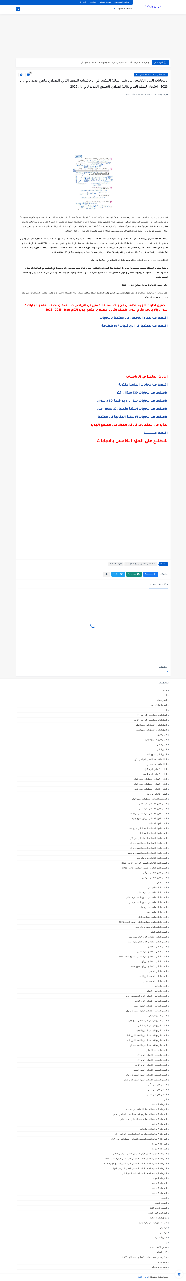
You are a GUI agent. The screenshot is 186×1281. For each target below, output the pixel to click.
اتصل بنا (83, 2)
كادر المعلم (162, 1252)
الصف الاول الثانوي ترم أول (155, 872)
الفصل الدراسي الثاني (157, 1094)
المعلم (164, 1198)
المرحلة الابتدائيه (159, 1124)
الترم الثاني (162, 749)
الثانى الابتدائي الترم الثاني (155, 774)
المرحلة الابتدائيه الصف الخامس (153, 1129)
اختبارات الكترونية (159, 705)
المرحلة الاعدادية (116, 564)
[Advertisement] (93, 36)
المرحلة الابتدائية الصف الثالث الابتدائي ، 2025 (146, 1109)
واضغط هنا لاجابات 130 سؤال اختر (142, 393)
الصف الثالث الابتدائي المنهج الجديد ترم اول (147, 902)
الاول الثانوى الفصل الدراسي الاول (151, 725)
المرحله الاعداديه (159, 1193)
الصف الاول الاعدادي (157, 823)
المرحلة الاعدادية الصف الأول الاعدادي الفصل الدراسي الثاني (140, 1153)
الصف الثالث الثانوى (158, 932)
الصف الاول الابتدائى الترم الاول (153, 808)
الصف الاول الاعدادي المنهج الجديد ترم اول (148, 848)
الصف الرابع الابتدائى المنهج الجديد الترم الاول (146, 1035)
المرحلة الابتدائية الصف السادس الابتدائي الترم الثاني (143, 1119)
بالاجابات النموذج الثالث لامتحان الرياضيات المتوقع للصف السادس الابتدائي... (114, 63)
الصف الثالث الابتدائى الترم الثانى (152, 892)
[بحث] (18, 9)
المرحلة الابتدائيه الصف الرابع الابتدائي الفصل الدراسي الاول (140, 1134)
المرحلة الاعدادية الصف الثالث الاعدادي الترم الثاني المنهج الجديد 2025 (135, 1163)
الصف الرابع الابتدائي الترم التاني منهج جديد (147, 1020)
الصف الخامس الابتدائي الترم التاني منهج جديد (146, 996)
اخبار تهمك (162, 700)
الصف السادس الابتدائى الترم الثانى (151, 1065)
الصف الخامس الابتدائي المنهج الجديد (150, 1006)
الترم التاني (162, 744)
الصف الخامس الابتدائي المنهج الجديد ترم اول (146, 1010)
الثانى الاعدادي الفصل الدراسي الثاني (150, 789)
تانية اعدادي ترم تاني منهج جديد (153, 1222)
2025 (164, 690)
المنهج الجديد (161, 1203)
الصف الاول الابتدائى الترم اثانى (153, 803)
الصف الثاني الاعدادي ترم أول (154, 961)
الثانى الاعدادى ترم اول (156, 794)
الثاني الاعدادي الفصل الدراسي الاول (150, 784)
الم (165, 1099)
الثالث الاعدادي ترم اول (156, 764)
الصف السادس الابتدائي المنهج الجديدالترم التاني (145, 1079)
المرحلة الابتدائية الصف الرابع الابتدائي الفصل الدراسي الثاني (140, 1114)
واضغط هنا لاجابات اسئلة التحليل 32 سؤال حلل (132, 409)
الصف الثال (162, 882)
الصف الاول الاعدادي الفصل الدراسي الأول (148, 838)
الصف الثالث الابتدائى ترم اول (153, 907)
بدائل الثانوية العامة (158, 1217)
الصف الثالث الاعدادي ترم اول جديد (151, 927)
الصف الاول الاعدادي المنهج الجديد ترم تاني (147, 853)
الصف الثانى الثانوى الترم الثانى (153, 976)
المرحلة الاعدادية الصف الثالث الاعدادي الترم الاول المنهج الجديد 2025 (135, 1158)
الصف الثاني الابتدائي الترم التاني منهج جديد (147, 941)
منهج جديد (162, 1262)
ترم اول (163, 1227)
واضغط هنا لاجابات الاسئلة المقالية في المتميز (133, 417)
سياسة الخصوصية (121, 2)
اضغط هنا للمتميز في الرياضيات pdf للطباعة (134, 326)
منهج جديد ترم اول (159, 1267)
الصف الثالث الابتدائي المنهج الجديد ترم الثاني (146, 897)
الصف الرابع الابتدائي (157, 1015)
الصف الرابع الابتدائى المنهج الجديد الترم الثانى (146, 1040)
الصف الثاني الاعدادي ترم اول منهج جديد (151, 75)
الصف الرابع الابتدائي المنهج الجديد (151, 1030)
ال (166, 710)
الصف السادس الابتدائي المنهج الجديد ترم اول (146, 1075)
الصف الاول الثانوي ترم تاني (154, 877)
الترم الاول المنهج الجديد (156, 739)
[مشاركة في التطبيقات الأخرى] (106, 574)
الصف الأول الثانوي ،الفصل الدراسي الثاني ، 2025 (144, 868)
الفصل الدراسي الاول (157, 1089)
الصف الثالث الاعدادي (157, 912)
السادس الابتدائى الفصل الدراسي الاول (149, 799)
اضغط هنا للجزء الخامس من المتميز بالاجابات (134, 318)
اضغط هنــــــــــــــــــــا (156, 433)
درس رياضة (153, 6)
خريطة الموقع (105, 2)
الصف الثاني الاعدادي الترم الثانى (152, 951)
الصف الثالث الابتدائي (157, 887)
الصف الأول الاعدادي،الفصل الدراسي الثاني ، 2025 (144, 863)
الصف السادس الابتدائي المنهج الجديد (150, 1070)
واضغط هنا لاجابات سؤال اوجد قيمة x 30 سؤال (132, 401)
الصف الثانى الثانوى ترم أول (154, 981)
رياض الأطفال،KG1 (158, 1247)
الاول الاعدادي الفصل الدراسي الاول (151, 715)
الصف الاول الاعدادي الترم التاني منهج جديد (147, 828)
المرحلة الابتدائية (125, 9)
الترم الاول (162, 734)
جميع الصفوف (160, 1237)
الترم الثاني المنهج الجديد (155, 754)
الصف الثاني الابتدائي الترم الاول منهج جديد (148, 937)
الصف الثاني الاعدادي (157, 946)
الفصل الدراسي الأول (157, 1084)
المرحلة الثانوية (160, 1178)
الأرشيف (93, 2)
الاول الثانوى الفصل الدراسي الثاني (151, 730)
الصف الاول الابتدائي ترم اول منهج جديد (149, 818)
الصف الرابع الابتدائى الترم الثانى (152, 1025)
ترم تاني (163, 1232)
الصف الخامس (160, 986)
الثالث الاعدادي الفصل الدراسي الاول (150, 759)
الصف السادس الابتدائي (156, 1050)
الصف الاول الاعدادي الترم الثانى (152, 833)
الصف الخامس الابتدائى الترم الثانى (151, 1001)
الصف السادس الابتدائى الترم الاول (151, 1060)
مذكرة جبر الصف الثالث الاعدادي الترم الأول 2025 (144, 1257)
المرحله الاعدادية (159, 1188)
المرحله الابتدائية (159, 1183)
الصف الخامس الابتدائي (156, 991)
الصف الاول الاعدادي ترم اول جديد (152, 858)
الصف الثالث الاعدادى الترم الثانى (152, 917)
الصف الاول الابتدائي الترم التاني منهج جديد (148, 813)
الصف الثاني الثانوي (158, 971)
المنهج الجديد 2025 (158, 1208)
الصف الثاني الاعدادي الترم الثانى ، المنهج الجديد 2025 (142, 956)
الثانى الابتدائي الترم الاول (155, 769)
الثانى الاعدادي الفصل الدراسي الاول (150, 779)
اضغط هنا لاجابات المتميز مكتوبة (143, 385)
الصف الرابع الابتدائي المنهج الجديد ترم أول (148, 1045)
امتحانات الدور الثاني (157, 1213)
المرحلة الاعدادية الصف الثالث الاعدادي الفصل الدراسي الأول (139, 1168)
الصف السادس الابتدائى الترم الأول (151, 1055)
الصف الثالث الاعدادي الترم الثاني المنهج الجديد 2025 (143, 922)
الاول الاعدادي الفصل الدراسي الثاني (150, 720)
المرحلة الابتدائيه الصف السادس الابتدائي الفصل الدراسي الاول (139, 1139)
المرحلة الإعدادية (159, 1144)
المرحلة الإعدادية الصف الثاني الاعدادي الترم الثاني (144, 1173)
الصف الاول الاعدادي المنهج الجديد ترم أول (148, 843)
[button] (150, 574)
